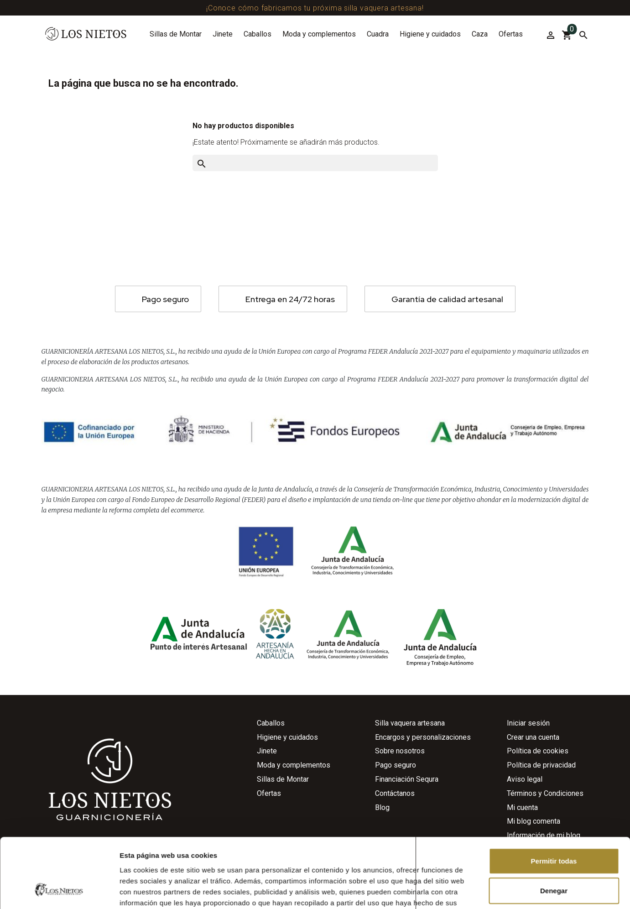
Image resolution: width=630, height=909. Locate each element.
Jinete (223, 34)
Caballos (257, 34)
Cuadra (378, 34)
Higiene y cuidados (430, 34)
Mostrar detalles (494, 768)
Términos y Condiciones (545, 793)
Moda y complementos (319, 34)
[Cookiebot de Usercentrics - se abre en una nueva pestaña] (59, 768)
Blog (382, 807)
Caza (480, 34)
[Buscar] (582, 35)
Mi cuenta (522, 807)
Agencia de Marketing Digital (346, 900)
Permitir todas (554, 678)
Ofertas (511, 34)
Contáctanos (395, 793)
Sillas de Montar (176, 34)
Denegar (554, 707)
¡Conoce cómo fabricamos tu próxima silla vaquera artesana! (314, 8)
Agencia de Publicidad (246, 900)
